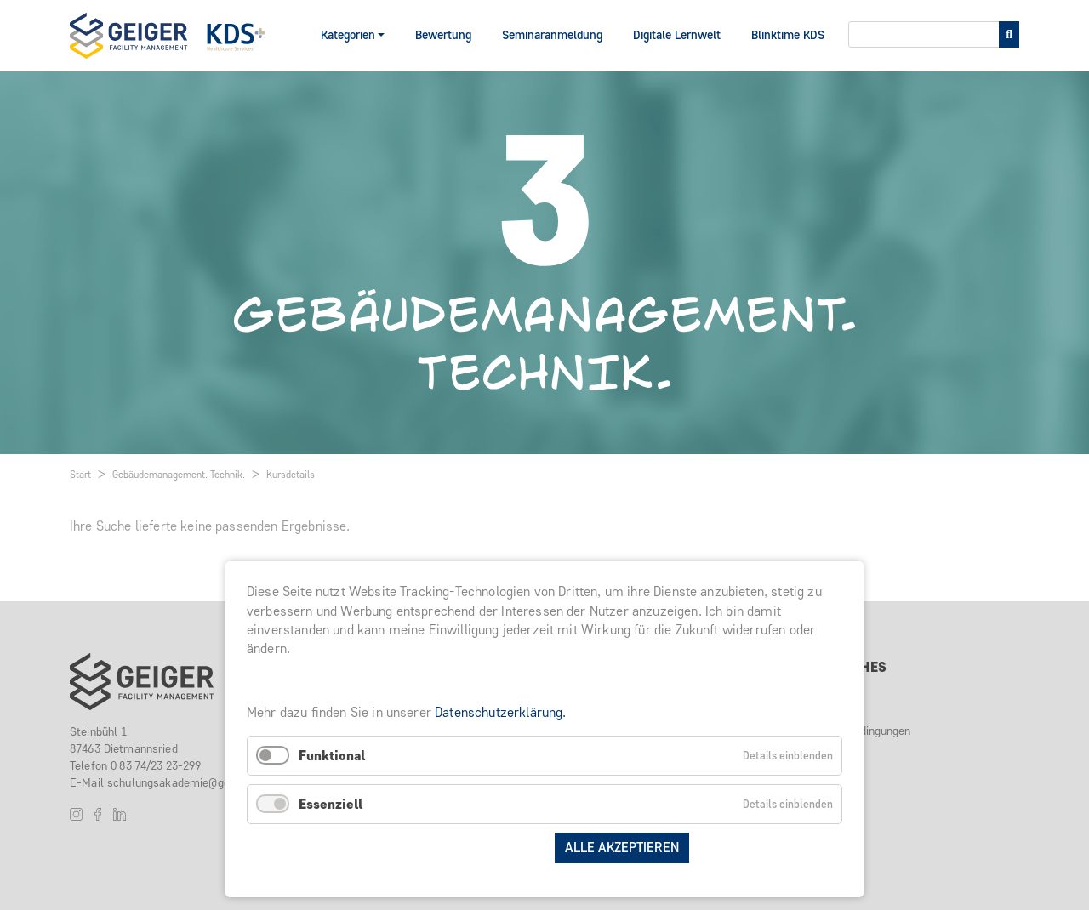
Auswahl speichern (475, 847)
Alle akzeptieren (622, 847)
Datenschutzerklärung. (500, 712)
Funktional (332, 756)
